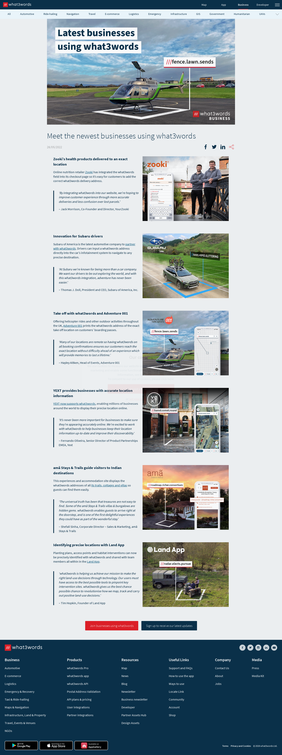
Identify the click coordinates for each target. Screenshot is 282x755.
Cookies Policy (154, 375)
